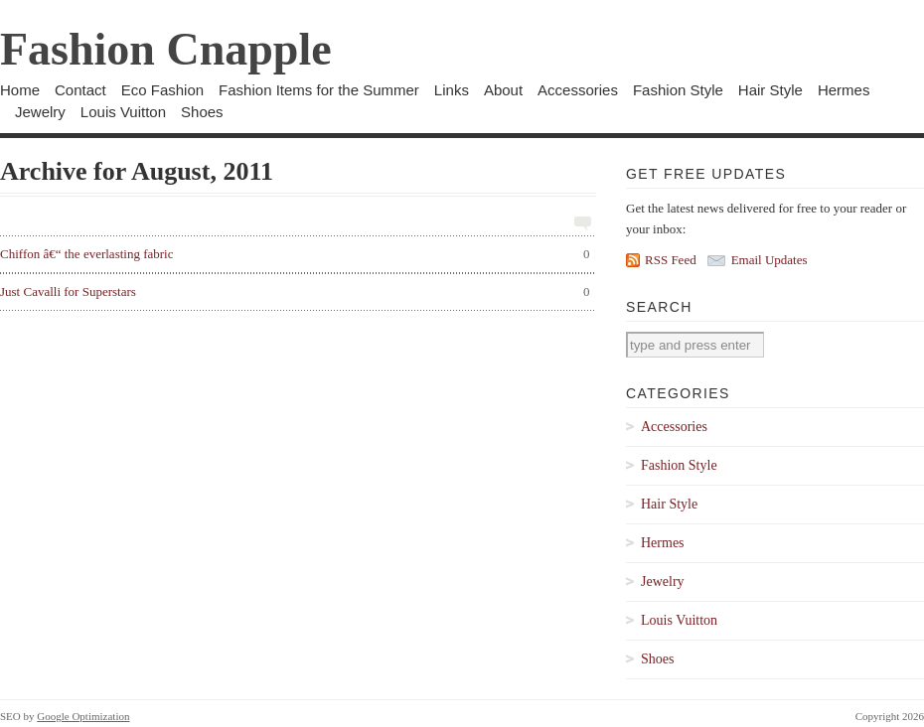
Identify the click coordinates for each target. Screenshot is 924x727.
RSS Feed (670, 259)
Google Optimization (83, 716)
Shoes (202, 111)
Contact (80, 89)
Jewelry (40, 111)
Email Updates (769, 259)
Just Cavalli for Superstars (295, 292)
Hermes (844, 89)
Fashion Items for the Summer (319, 89)
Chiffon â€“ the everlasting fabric (295, 254)
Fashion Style (678, 89)
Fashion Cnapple (166, 49)
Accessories (578, 89)
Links (451, 89)
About (503, 89)
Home (20, 89)
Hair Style (770, 89)
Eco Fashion (162, 89)
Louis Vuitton (123, 111)
